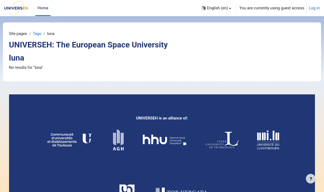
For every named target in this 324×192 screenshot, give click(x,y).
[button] (216, 8)
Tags (47, 33)
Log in (314, 8)
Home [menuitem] (43, 8)
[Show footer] (310, 178)
